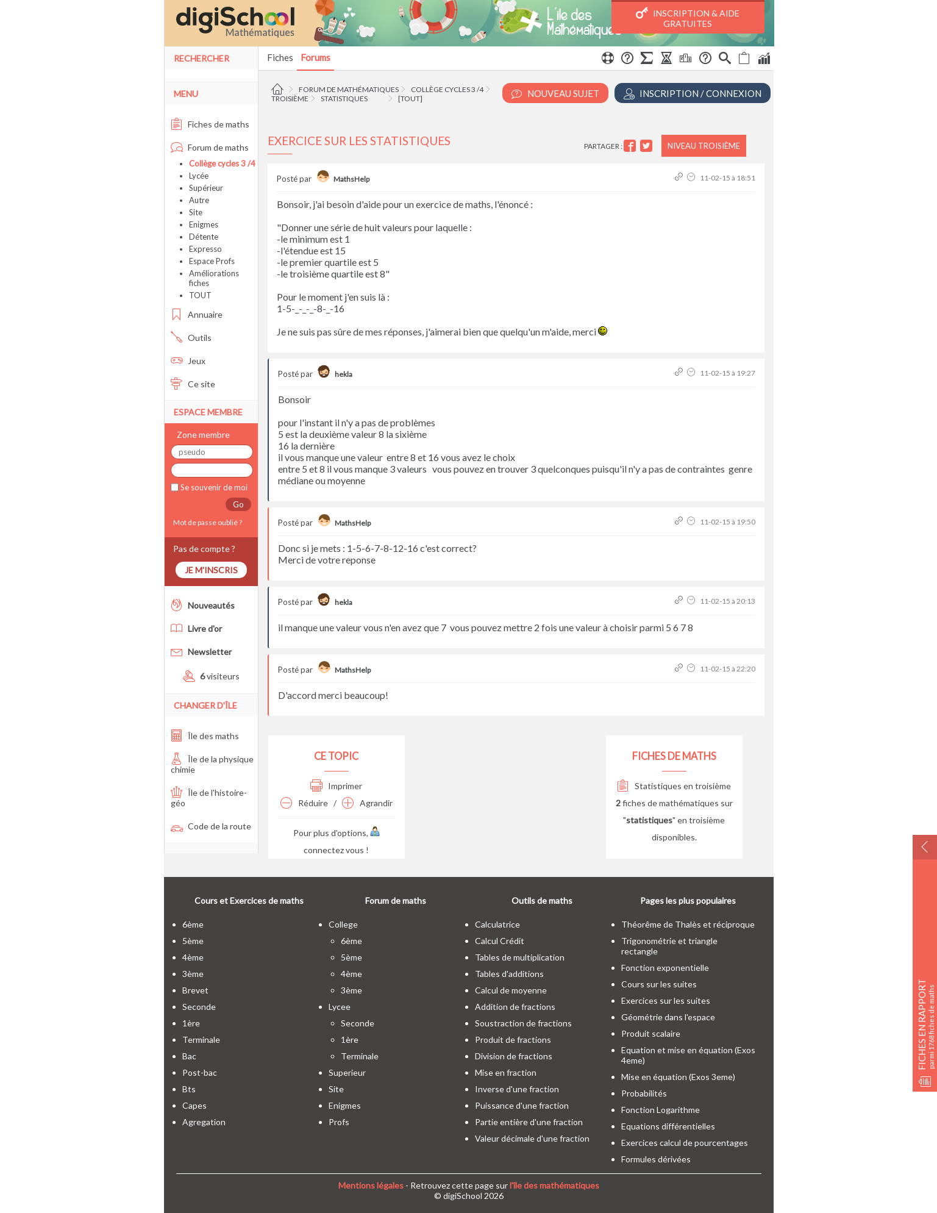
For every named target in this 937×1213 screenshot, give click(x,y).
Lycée (198, 176)
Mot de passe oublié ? (206, 522)
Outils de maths (541, 900)
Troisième (289, 98)
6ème (193, 924)
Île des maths (205, 736)
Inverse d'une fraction (517, 1089)
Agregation (204, 1122)
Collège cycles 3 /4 (447, 89)
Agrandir (367, 803)
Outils (191, 337)
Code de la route (211, 826)
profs (339, 1122)
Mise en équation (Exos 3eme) (678, 1077)
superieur (347, 1072)
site (336, 1089)
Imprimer (336, 786)
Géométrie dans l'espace (668, 1017)
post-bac (199, 1072)
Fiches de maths (210, 124)
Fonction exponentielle (665, 967)
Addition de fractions (515, 1006)
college (343, 924)
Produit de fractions (513, 1039)
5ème (193, 941)
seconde (199, 1006)
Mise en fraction (505, 1072)
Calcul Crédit (499, 941)
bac (189, 1056)
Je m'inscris (211, 570)
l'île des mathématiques (554, 1185)
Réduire (304, 803)
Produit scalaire (650, 1033)
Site (195, 212)
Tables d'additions (509, 973)
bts (189, 1089)
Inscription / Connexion (692, 93)
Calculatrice (497, 924)
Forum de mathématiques (349, 89)
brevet (195, 990)
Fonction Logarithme (660, 1109)
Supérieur (206, 188)
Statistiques (344, 98)
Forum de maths (210, 147)
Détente (203, 237)
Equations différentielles (668, 1126)
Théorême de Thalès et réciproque (688, 924)
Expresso (205, 249)
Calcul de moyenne (511, 990)
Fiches (280, 57)
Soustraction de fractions (523, 1023)
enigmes (345, 1105)
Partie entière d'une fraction (529, 1122)
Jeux (188, 361)
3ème (193, 973)
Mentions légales (371, 1185)
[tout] (410, 98)
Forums (315, 57)
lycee (340, 1006)
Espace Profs (212, 261)
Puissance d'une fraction (522, 1105)
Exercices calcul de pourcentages (684, 1142)
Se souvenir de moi (213, 487)
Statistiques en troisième (674, 786)
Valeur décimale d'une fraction (532, 1138)
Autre (199, 200)
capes (194, 1105)
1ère (191, 1023)
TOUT (200, 295)
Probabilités (644, 1093)
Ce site (193, 384)
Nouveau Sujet (555, 93)
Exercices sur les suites (665, 1000)
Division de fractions (513, 1056)
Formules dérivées (656, 1159)
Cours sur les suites (659, 984)
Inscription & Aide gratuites (687, 18)
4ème (193, 957)
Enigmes (203, 224)
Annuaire (197, 314)
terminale (201, 1039)
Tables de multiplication (520, 957)
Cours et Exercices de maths (249, 900)
